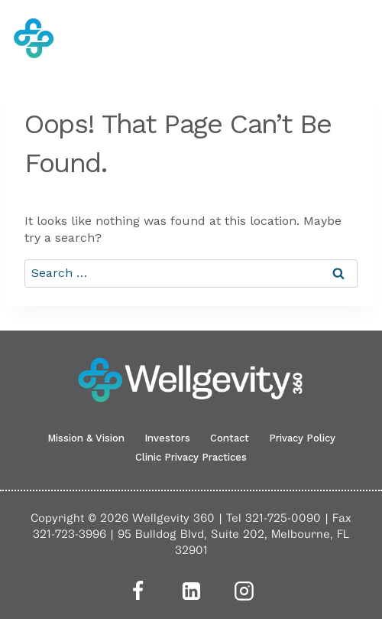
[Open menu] (360, 38)
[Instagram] (244, 590)
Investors (167, 438)
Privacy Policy (302, 438)
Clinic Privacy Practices (191, 457)
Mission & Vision (86, 438)
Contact (229, 438)
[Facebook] (137, 590)
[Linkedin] (191, 590)
